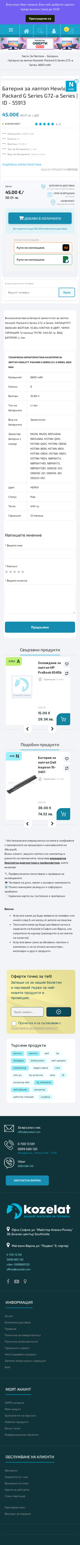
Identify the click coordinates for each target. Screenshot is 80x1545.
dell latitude (20, 1089)
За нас (9, 1316)
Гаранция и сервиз (17, 1348)
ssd (57, 1067)
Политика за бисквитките (21, 1341)
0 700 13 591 (26, 1144)
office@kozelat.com (29, 1131)
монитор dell (21, 1082)
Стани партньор (15, 1496)
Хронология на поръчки (20, 1415)
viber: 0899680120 (18, 1264)
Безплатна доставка (18, 1322)
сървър (45, 1096)
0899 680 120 (27, 1149)
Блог (8, 1367)
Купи (66, 292)
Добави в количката (40, 217)
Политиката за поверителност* (34, 1028)
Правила (10, 1328)
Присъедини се (40, 18)
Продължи (40, 627)
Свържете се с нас (16, 1477)
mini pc (17, 1075)
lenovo (17, 1053)
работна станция (23, 1096)
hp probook (36, 1075)
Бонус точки (12, 1428)
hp (57, 1053)
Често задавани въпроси (20, 1354)
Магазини (11, 1470)
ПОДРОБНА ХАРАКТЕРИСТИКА (21, 164)
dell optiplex (58, 1060)
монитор (39, 1089)
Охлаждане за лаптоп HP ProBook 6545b (50, 667)
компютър (19, 1067)
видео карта (40, 1067)
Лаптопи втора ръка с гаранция (25, 1360)
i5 (63, 1075)
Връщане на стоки (17, 1483)
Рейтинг (12, 566)
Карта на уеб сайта (17, 1489)
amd (52, 1075)
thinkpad (18, 1060)
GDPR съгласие (14, 1402)
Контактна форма (27, 1180)
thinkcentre (37, 1060)
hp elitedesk (43, 1082)
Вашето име (14, 545)
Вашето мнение (17, 580)
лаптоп (33, 1053)
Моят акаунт (13, 1409)
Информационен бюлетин (22, 1434)
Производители (15, 1507)
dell (47, 1053)
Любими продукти (17, 1422)
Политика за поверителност (23, 1335)
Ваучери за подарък (18, 1513)
